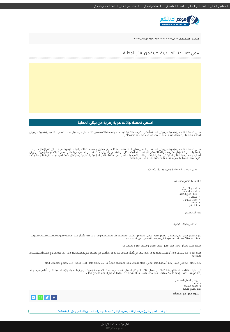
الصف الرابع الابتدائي (152, 6)
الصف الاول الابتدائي (219, 6)
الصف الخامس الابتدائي (129, 6)
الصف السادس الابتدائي (104, 6)
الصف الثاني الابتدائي (197, 6)
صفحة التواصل (109, 324)
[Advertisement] (115, 88)
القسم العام (184, 38)
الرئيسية (195, 38)
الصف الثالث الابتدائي (174, 6)
